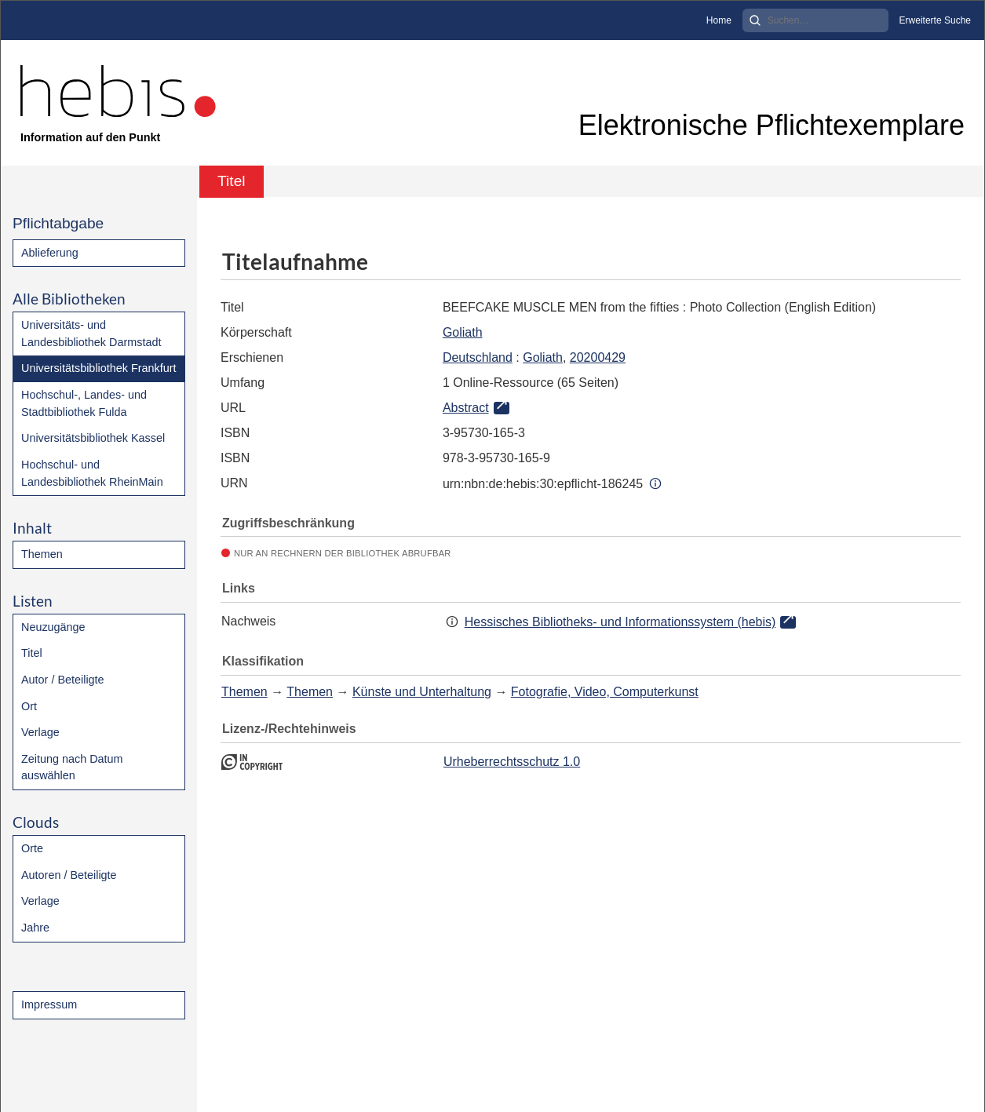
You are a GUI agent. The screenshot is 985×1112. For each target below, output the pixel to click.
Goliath (463, 332)
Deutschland (478, 357)
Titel (31, 653)
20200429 (598, 357)
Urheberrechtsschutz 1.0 (511, 761)
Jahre (35, 927)
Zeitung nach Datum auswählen (72, 767)
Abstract (466, 407)
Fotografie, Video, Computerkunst (605, 691)
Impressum (49, 1004)
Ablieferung (49, 252)
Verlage (40, 732)
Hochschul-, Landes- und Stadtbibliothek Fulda (84, 403)
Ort (29, 706)
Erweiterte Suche (935, 20)
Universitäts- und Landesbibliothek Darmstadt (91, 333)
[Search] (815, 20)
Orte (32, 848)
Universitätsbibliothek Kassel (93, 438)
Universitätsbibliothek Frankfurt (99, 368)
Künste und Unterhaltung (421, 691)
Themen (42, 554)
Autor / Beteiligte (62, 679)
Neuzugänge (53, 627)
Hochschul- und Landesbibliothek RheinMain (92, 473)
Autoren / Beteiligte (69, 875)
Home (718, 20)
